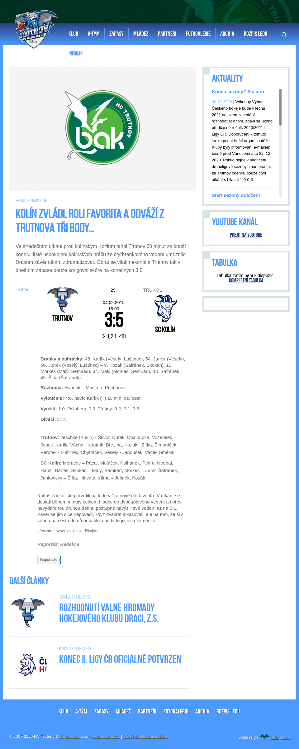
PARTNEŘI (147, 712)
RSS (127, 736)
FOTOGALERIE (176, 712)
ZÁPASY (101, 712)
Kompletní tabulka (246, 281)
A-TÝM (81, 712)
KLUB (63, 712)
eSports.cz (68, 736)
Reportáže (50, 560)
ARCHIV (202, 712)
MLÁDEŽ (123, 712)
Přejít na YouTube (246, 235)
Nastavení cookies (151, 736)
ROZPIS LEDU (228, 712)
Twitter (22, 289)
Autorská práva (106, 736)
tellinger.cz (280, 737)
